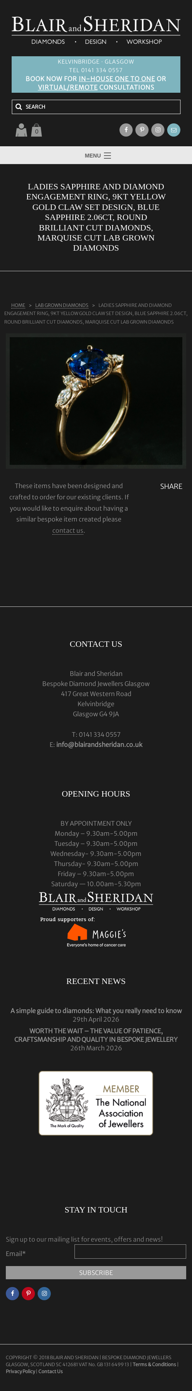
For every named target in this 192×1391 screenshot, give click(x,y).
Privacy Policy (20, 1371)
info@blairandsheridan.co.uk (99, 744)
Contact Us (50, 1371)
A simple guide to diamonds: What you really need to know (96, 1011)
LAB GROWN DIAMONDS (61, 305)
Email (16, 1254)
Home (18, 305)
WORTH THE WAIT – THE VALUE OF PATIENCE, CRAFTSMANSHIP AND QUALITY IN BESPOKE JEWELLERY (96, 1035)
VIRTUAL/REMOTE (68, 87)
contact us (67, 530)
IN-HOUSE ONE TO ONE (117, 79)
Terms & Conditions (155, 1364)
